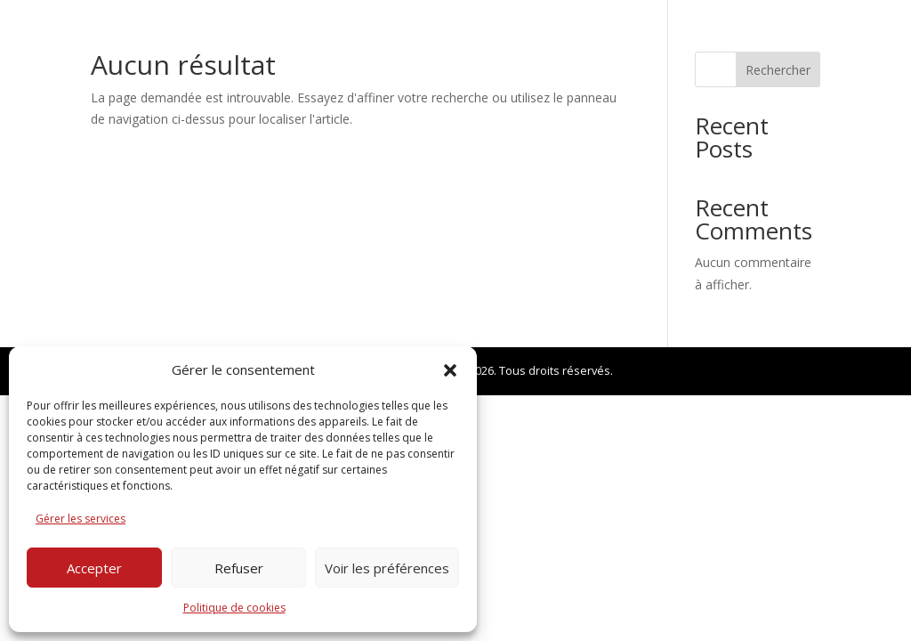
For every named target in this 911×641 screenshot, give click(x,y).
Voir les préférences (387, 568)
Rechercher (778, 69)
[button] (450, 370)
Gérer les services (80, 518)
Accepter (94, 568)
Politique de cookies (234, 607)
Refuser (238, 568)
